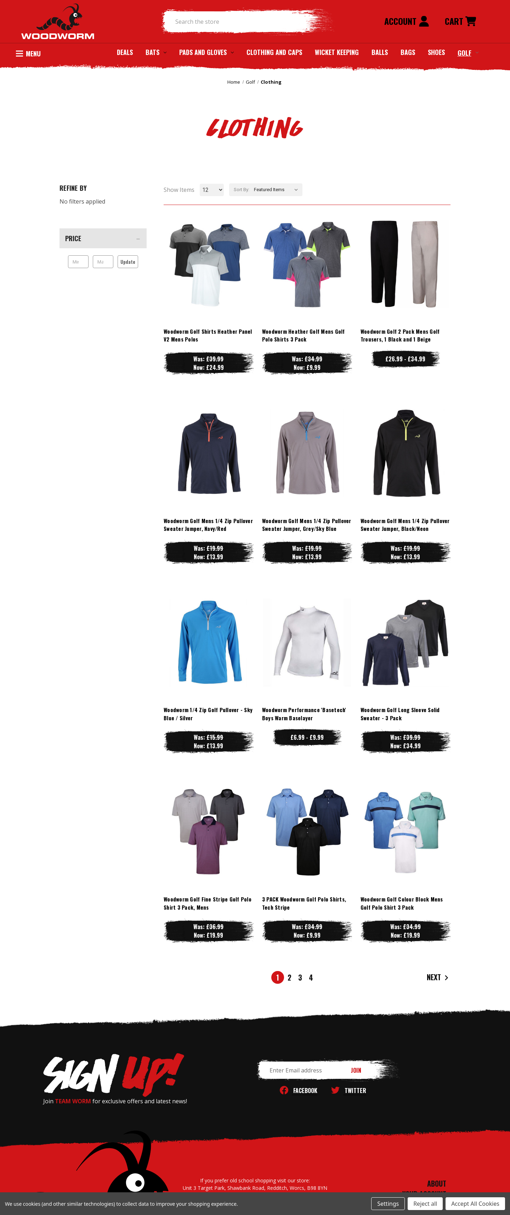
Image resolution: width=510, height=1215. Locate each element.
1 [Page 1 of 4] (277, 977)
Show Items (179, 190)
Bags (408, 52)
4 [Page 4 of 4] (311, 977)
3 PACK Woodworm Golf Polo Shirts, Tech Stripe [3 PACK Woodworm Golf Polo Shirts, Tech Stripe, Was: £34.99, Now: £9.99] (304, 903)
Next (438, 977)
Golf (468, 52)
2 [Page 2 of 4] (289, 977)
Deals (125, 52)
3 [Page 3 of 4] (300, 977)
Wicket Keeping (337, 52)
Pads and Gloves (206, 52)
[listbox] (277, 190)
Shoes (436, 52)
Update (127, 261)
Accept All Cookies (475, 1204)
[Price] (103, 238)
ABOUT (436, 1183)
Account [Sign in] (406, 21)
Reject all (425, 1204)
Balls (380, 52)
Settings (388, 1204)
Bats (156, 52)
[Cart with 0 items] (460, 21)
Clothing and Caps (274, 52)
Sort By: (241, 189)
